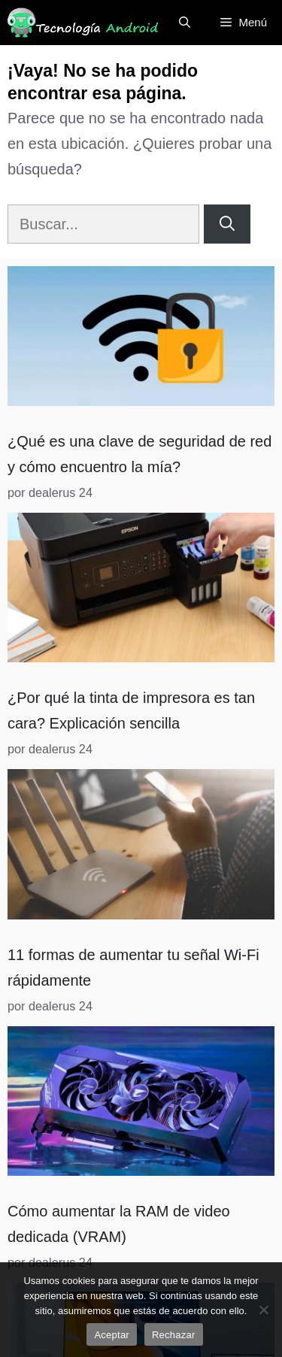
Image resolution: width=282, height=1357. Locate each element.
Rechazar (174, 1334)
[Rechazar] (263, 1309)
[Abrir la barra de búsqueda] (184, 22)
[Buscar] (227, 224)
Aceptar (111, 1334)
